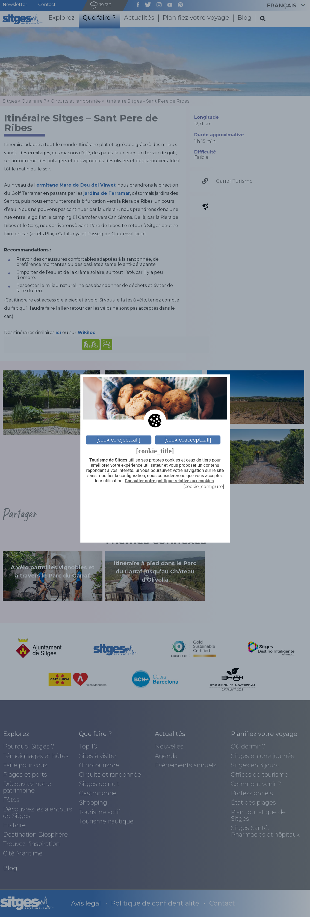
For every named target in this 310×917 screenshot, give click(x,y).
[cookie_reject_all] (118, 440)
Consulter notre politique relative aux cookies (169, 481)
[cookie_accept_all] (187, 440)
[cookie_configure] (203, 486)
